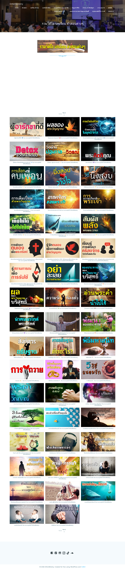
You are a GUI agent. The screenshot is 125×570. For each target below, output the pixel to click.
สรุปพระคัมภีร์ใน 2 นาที (98, 11)
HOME (17, 8)
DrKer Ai (111, 11)
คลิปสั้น (111, 8)
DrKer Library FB (60, 11)
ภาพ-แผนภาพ (101, 8)
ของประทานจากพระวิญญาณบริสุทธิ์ (79, 11)
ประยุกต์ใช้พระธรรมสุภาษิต (61, 8)
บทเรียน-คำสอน (34, 8)
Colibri (83, 567)
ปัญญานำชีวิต (75, 8)
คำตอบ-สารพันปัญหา (88, 8)
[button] (64, 114)
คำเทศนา (24, 8)
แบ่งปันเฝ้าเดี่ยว (46, 8)
